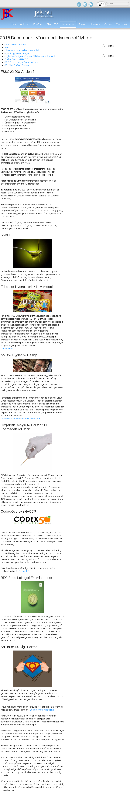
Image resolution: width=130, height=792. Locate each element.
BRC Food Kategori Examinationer (21, 62)
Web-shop (121, 24)
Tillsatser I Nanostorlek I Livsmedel (21, 50)
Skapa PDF (52, 24)
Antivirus (24, 24)
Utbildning (95, 24)
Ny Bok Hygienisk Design (16, 53)
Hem (13, 24)
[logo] (27, 14)
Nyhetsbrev (68, 24)
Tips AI (82, 24)
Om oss (108, 24)
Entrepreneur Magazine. (42, 710)
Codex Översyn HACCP (16, 59)
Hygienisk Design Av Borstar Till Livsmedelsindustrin (30, 56)
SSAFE (7, 47)
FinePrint (37, 24)
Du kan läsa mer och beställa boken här (20, 419)
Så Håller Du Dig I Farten (16, 65)
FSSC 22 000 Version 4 (15, 44)
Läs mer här (7, 349)
